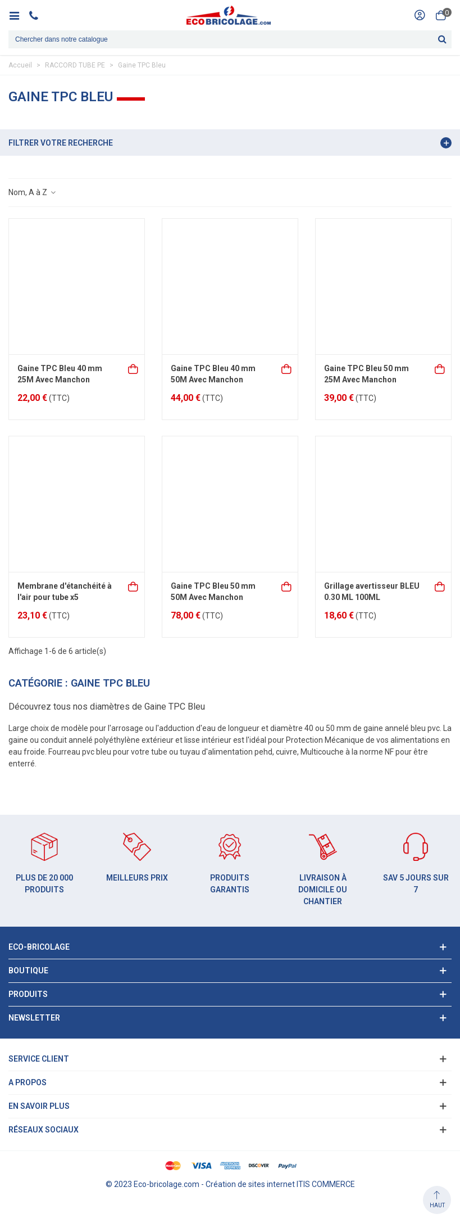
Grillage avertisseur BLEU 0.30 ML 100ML (372, 591)
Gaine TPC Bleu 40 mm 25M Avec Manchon (59, 374)
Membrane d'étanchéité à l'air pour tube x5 (64, 591)
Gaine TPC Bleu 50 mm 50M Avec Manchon (213, 591)
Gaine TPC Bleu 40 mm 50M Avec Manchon (213, 374)
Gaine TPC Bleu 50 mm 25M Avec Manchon (366, 374)
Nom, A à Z (32, 192)
